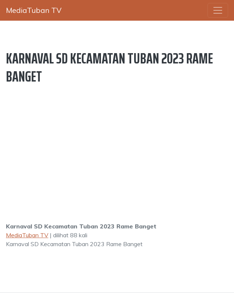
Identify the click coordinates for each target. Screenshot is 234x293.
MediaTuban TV (27, 235)
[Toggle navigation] (217, 10)
